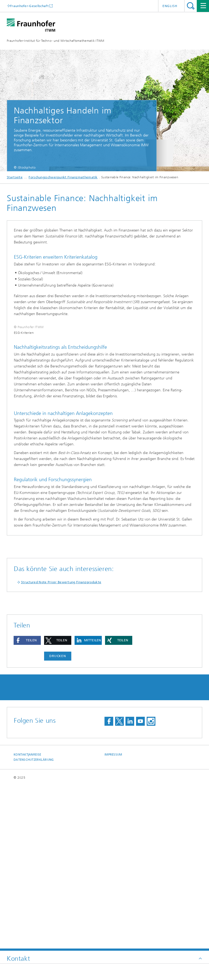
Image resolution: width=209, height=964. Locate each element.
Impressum (113, 919)
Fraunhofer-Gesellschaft (29, 6)
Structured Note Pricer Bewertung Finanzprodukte (61, 747)
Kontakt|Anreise (27, 919)
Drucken (57, 821)
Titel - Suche (191, 6)
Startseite (15, 177)
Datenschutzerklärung (34, 924)
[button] (27, 805)
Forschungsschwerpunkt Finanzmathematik (63, 177)
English (169, 6)
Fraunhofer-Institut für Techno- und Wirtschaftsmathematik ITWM (55, 41)
